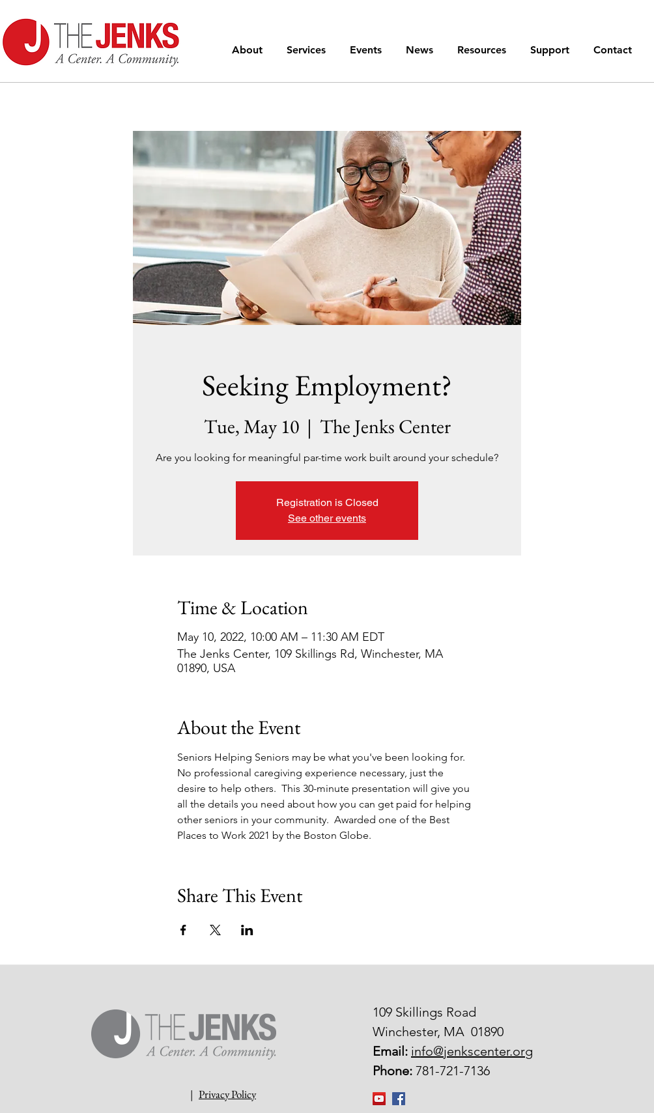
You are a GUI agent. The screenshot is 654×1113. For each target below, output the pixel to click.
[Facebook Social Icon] (398, 1098)
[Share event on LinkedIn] (247, 930)
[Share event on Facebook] (183, 930)
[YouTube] (379, 1098)
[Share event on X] (215, 930)
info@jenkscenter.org (472, 1051)
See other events (327, 518)
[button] (249, 50)
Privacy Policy (227, 1094)
